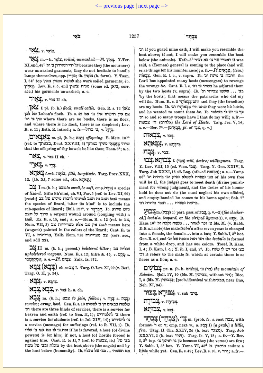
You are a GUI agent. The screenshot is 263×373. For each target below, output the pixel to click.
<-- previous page (114, 6)
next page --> (152, 6)
